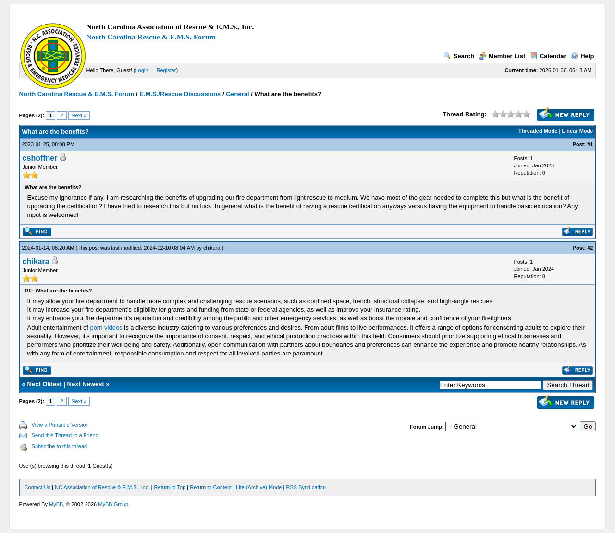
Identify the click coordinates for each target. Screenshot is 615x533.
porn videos (106, 327)
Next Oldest (44, 384)
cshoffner (40, 158)
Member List (502, 56)
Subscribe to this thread (59, 446)
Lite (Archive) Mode (259, 487)
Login (141, 70)
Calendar (547, 56)
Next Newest (85, 384)
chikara (211, 248)
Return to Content (211, 487)
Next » (79, 115)
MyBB (56, 504)
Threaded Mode (537, 131)
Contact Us (37, 487)
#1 (590, 144)
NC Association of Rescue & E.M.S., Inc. (102, 487)
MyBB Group (113, 504)
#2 (590, 248)
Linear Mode (577, 131)
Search (458, 56)
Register (166, 70)
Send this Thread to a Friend (65, 435)
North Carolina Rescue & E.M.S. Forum (151, 37)
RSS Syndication (306, 487)
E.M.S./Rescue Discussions (180, 94)
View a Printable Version (60, 425)
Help (582, 56)
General (237, 94)
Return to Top (169, 487)
